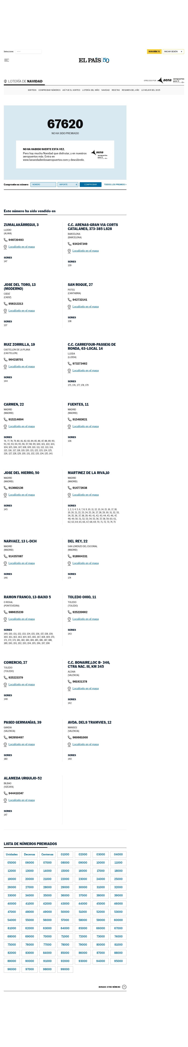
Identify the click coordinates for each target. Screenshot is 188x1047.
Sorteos (32, 90)
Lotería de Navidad (25, 81)
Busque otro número (109, 987)
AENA (170, 80)
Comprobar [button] (90, 184)
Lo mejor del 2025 (150, 90)
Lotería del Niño (90, 90)
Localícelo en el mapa (22, 246)
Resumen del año (130, 90)
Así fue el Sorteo (71, 90)
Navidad (105, 90)
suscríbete (154, 51)
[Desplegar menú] (6, 60)
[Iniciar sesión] (173, 51)
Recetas (116, 90)
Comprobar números (49, 90)
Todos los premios (114, 184)
